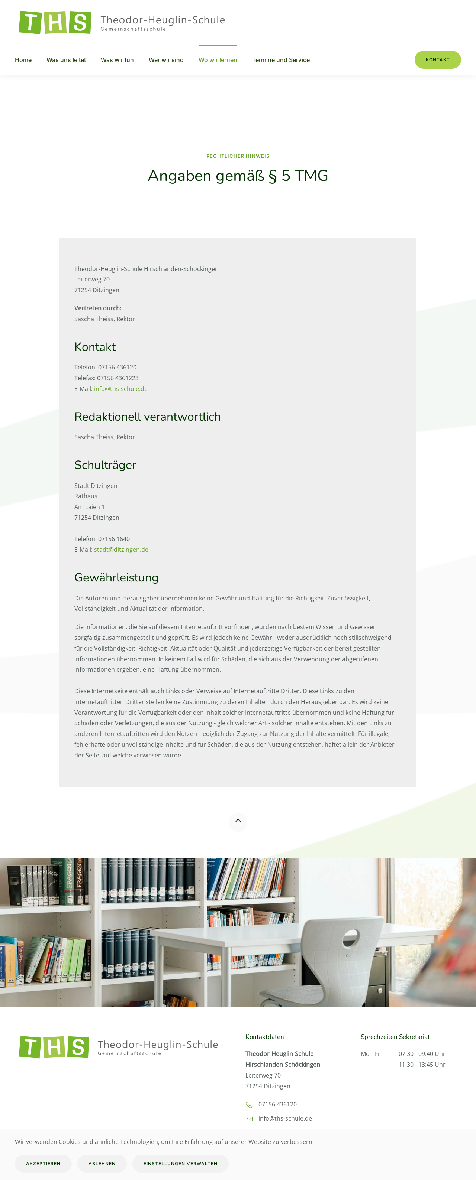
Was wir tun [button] (117, 59)
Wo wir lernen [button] (218, 59)
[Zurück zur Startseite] (126, 22)
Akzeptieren (43, 1163)
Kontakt (438, 59)
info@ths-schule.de (121, 389)
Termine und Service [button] (281, 59)
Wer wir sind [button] (166, 59)
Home (23, 59)
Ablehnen (102, 1163)
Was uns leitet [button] (66, 59)
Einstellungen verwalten (181, 1163)
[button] (238, 822)
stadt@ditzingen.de (121, 549)
